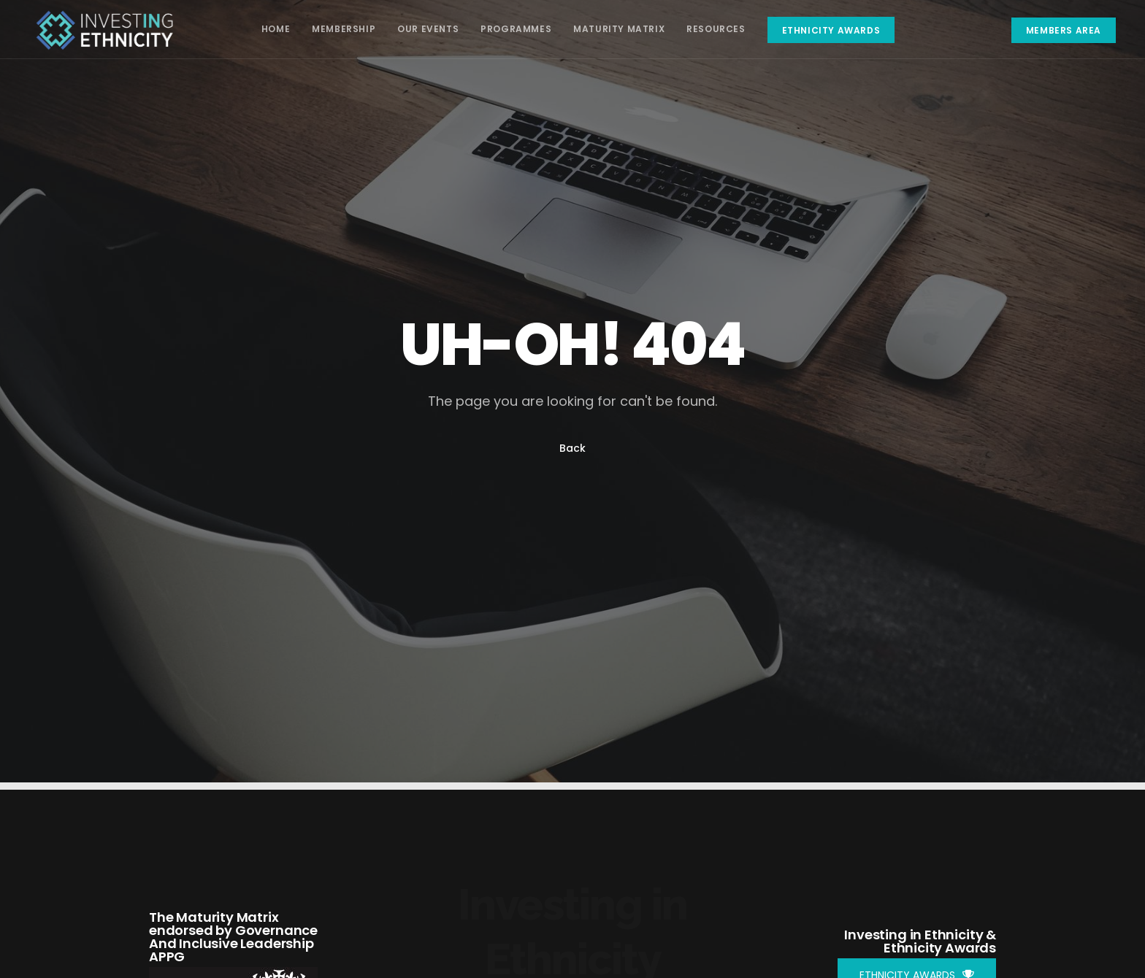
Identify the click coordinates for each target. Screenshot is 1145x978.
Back (572, 448)
